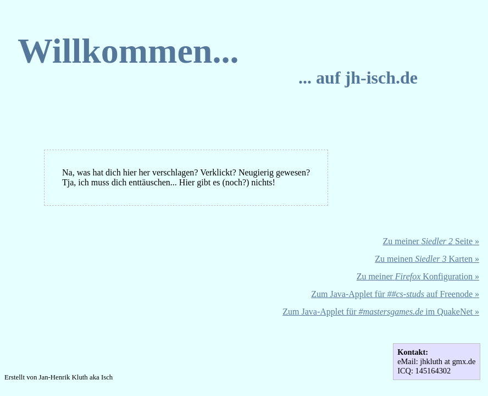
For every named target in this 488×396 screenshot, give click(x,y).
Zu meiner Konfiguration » (418, 276)
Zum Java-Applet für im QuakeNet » (380, 311)
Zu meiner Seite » (430, 241)
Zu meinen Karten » (427, 258)
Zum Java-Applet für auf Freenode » (395, 294)
